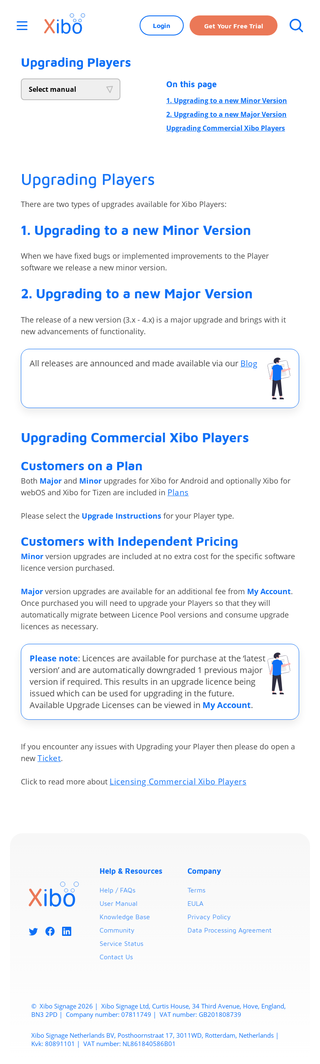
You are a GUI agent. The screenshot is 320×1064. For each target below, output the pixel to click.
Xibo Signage (57, 1007)
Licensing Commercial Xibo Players (180, 782)
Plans (179, 493)
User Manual (119, 904)
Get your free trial (232, 27)
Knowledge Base (125, 918)
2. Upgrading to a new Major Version (226, 114)
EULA (195, 904)
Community (117, 931)
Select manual (52, 89)
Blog (249, 363)
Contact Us (116, 958)
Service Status (121, 944)
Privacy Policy (209, 918)
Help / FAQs (117, 891)
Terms (196, 891)
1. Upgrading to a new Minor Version (226, 100)
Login (161, 27)
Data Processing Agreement (230, 931)
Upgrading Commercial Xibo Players (225, 128)
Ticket (50, 759)
